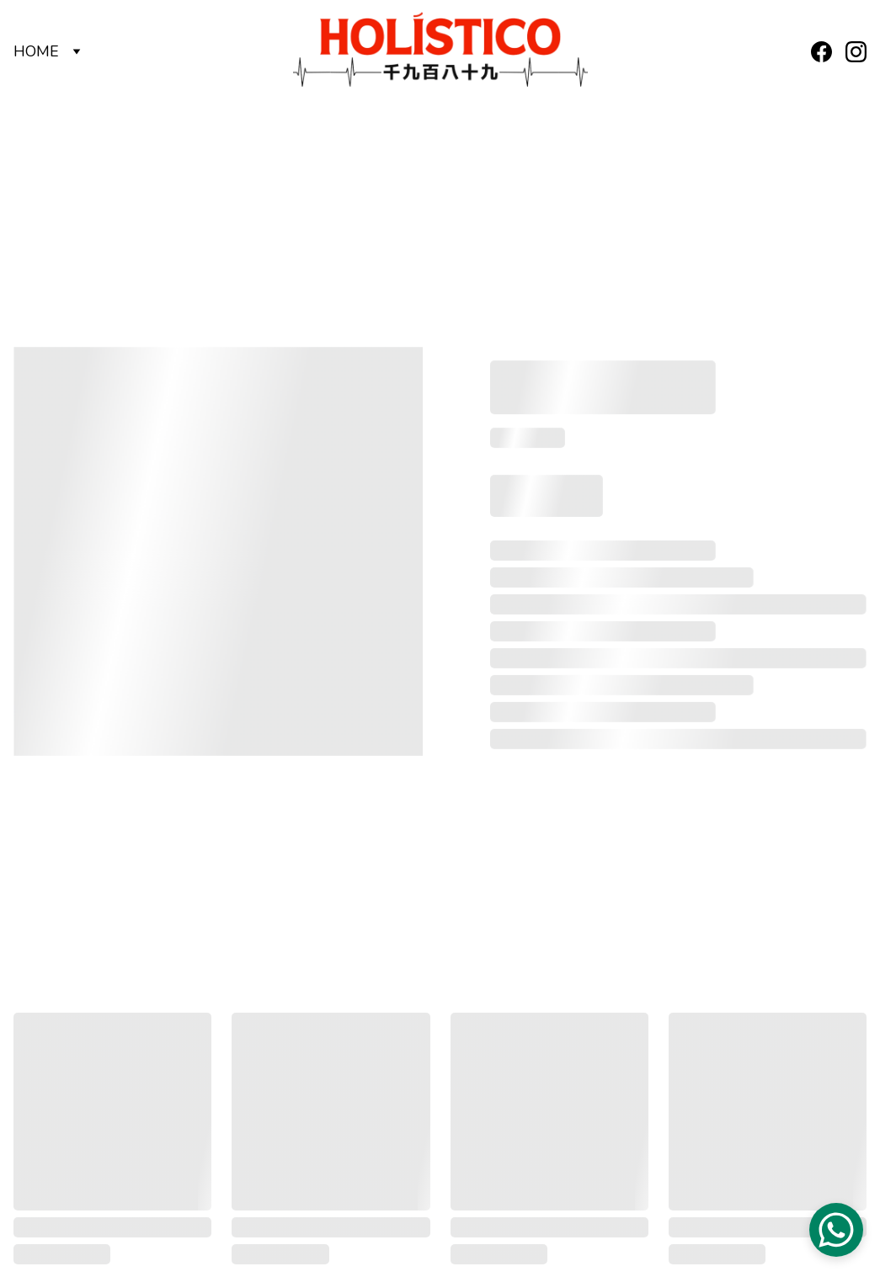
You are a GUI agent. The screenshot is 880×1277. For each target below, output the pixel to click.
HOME (36, 51)
